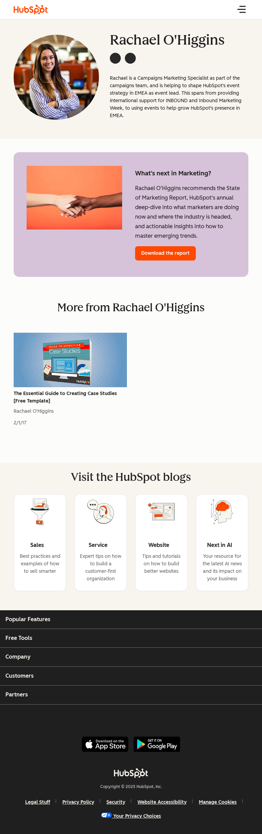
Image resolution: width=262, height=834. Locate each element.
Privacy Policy (78, 802)
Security (115, 802)
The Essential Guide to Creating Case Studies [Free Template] (65, 397)
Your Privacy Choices (131, 816)
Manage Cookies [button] (218, 802)
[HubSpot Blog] (31, 9)
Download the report (165, 253)
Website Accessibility (162, 802)
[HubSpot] (131, 773)
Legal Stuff (37, 802)
